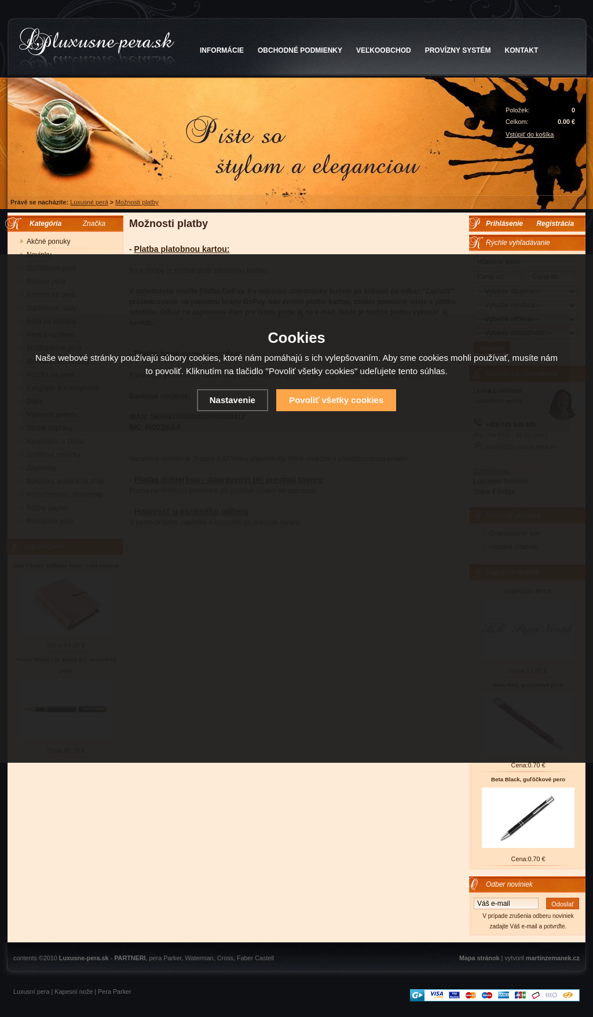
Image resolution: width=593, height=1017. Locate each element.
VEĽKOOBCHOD (383, 50)
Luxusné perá (89, 202)
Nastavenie (232, 400)
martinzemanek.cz (553, 957)
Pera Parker (114, 991)
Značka (94, 224)
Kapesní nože (73, 991)
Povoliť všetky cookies (336, 400)
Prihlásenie (504, 224)
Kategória (42, 224)
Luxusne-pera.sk (84, 957)
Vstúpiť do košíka (530, 134)
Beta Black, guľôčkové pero (528, 779)
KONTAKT (522, 50)
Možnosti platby (137, 202)
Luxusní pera (31, 991)
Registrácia (555, 224)
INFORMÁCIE (222, 50)
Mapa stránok (479, 957)
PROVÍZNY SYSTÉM (458, 50)
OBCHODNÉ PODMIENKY (300, 50)
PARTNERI (129, 957)
